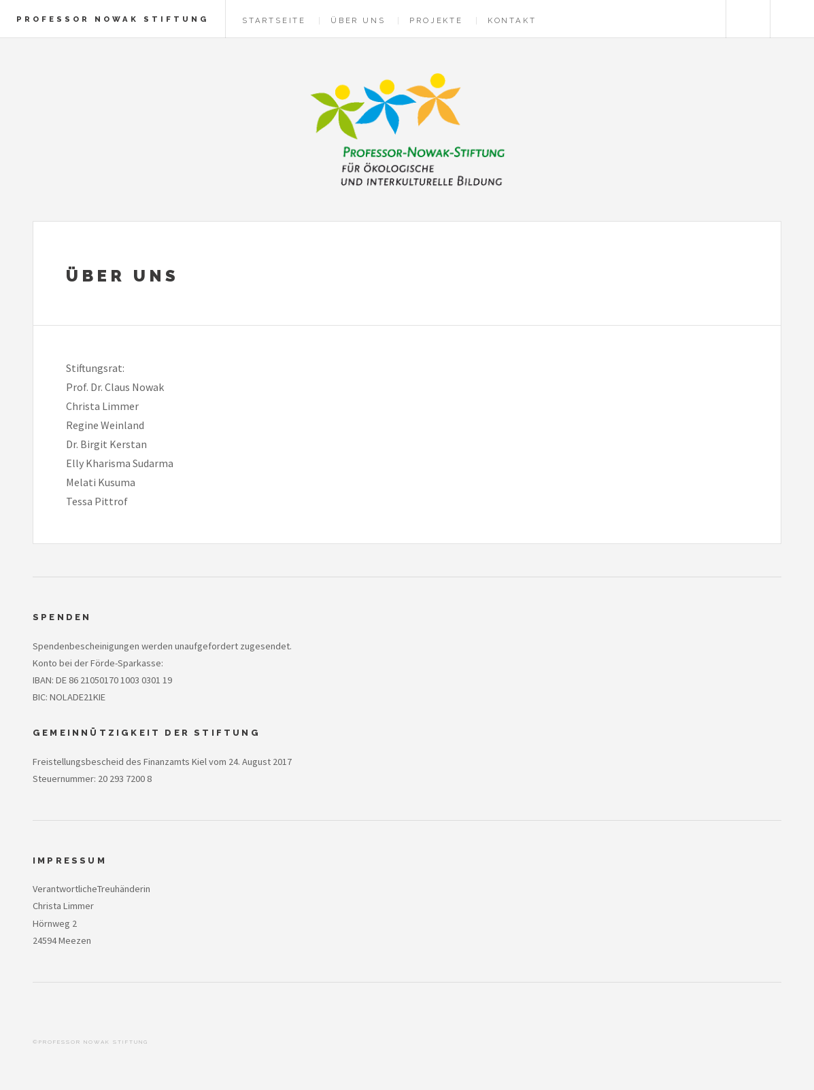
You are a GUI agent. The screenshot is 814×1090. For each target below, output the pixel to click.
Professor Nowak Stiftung (112, 19)
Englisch (748, 19)
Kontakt (512, 20)
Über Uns (357, 20)
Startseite (274, 20)
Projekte (435, 20)
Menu (792, 19)
